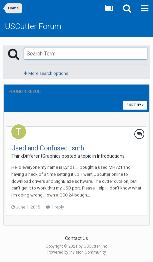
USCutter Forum (33, 26)
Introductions (111, 156)
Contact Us (76, 238)
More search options (46, 73)
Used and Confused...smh (47, 148)
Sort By (135, 105)
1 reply (55, 207)
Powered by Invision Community (76, 252)
